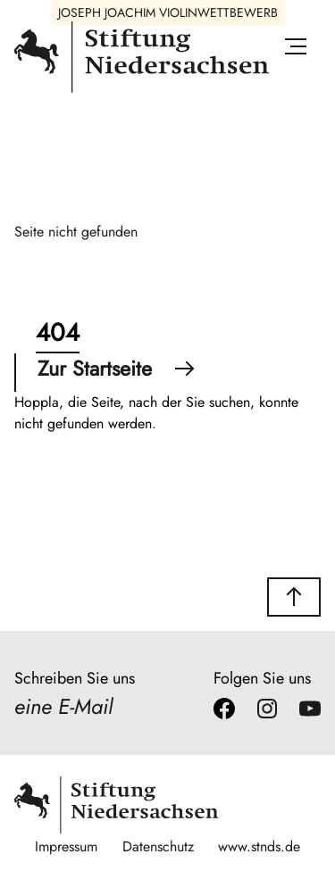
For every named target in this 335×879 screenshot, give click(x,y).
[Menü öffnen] (296, 49)
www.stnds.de (259, 846)
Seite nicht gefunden (76, 231)
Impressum (66, 846)
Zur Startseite (116, 368)
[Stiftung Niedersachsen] (141, 89)
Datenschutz (158, 846)
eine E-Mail (63, 706)
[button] (294, 597)
